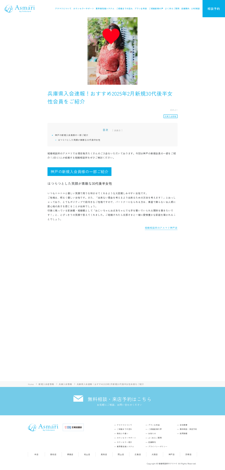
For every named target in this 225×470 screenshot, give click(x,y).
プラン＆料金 (141, 8)
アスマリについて (63, 8)
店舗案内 (185, 8)
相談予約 (213, 8)
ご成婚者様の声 (156, 8)
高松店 (53, 454)
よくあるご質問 (172, 8)
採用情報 (183, 433)
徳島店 (70, 454)
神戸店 (172, 454)
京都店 (188, 454)
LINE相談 (195, 8)
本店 (36, 454)
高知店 (104, 454)
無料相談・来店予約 (188, 429)
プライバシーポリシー (157, 446)
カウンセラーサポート (83, 8)
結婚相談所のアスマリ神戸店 (161, 227)
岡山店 (121, 454)
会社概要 (183, 425)
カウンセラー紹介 (124, 442)
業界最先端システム (105, 8)
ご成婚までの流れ (124, 8)
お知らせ (152, 433)
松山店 (87, 454)
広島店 (138, 454)
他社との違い (122, 433)
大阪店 (155, 454)
